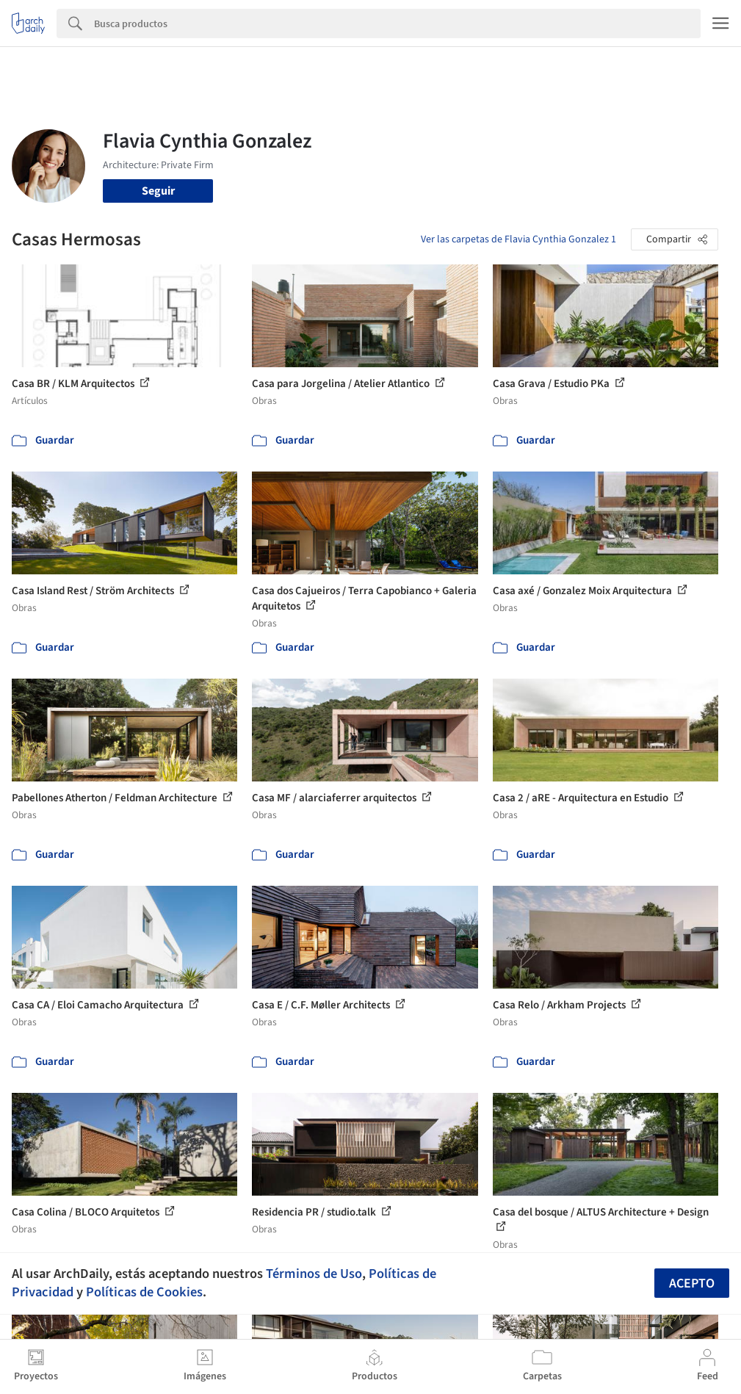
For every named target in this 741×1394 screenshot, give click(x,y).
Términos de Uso (314, 1273)
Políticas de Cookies (144, 1291)
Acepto (692, 1283)
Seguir (158, 191)
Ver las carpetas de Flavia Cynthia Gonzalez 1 (518, 239)
